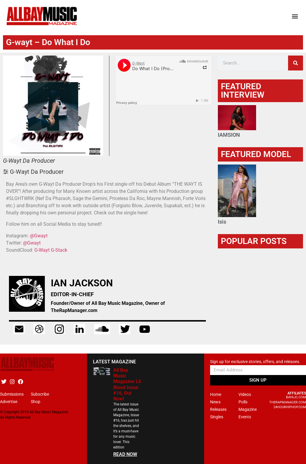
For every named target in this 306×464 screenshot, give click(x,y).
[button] (295, 16)
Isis (222, 222)
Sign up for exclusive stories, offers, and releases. (255, 361)
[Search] (295, 63)
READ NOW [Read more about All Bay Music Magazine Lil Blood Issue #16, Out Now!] (125, 454)
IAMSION (229, 135)
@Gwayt (39, 236)
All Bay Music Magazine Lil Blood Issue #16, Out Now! (127, 384)
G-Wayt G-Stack (50, 250)
